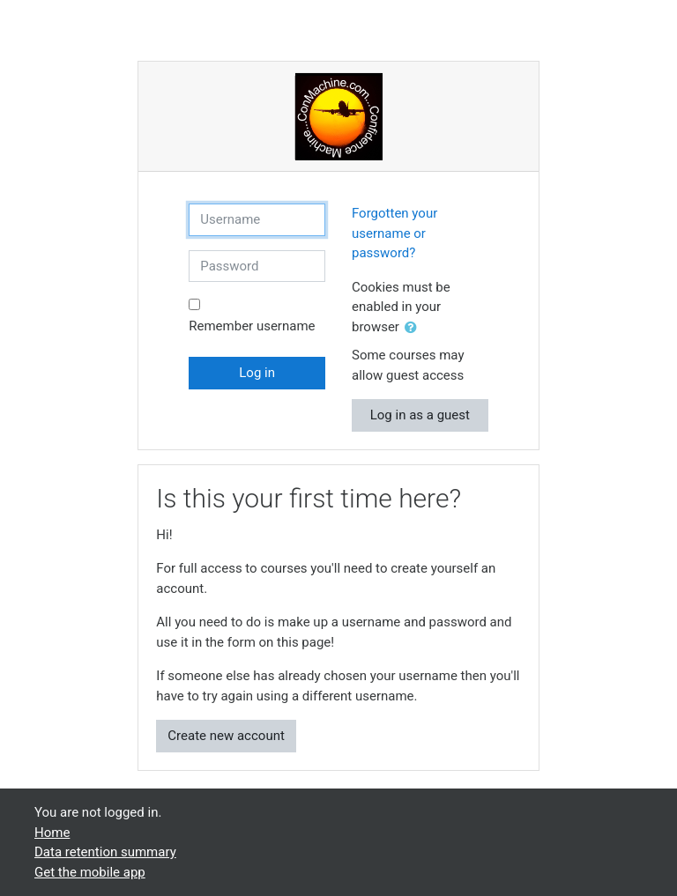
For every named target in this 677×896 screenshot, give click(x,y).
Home (52, 832)
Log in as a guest (420, 415)
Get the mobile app (89, 872)
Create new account (226, 736)
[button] (414, 328)
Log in (257, 373)
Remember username (252, 326)
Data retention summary (105, 852)
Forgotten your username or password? (394, 233)
